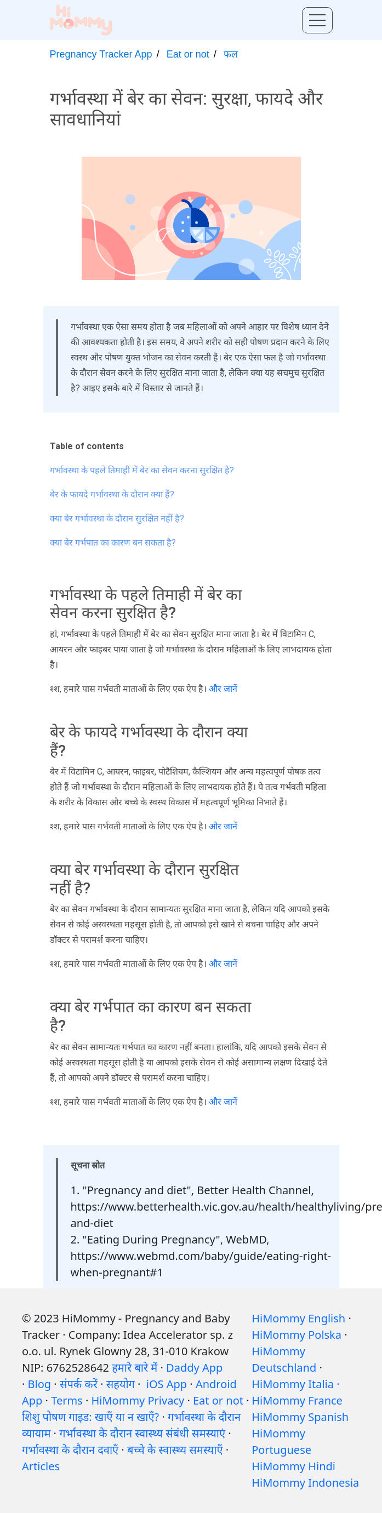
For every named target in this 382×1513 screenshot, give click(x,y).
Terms (67, 1400)
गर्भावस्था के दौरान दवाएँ (70, 1449)
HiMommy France (297, 1400)
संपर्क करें (79, 1384)
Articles (41, 1466)
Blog (40, 1384)
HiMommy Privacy (137, 1400)
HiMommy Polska (296, 1334)
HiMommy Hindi (293, 1466)
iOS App (166, 1384)
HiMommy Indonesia (305, 1482)
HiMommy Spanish (300, 1416)
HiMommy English (298, 1318)
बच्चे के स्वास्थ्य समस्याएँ (175, 1449)
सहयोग (120, 1384)
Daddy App (194, 1367)
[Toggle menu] (317, 20)
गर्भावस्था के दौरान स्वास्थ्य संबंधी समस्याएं (142, 1433)
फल (231, 54)
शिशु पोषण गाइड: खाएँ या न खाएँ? (90, 1416)
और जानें (223, 689)
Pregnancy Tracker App (101, 54)
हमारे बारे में (134, 1367)
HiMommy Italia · (295, 1384)
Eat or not (188, 54)
